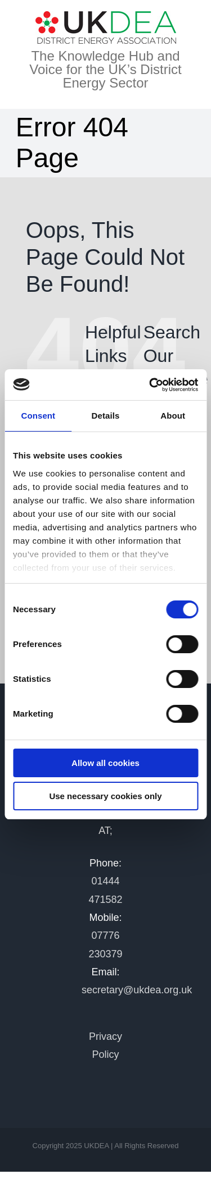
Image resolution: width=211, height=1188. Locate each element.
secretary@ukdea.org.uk (137, 990)
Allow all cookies (105, 763)
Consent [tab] (38, 415)
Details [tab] (106, 415)
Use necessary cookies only (105, 796)
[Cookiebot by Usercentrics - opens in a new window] (150, 385)
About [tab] (172, 415)
